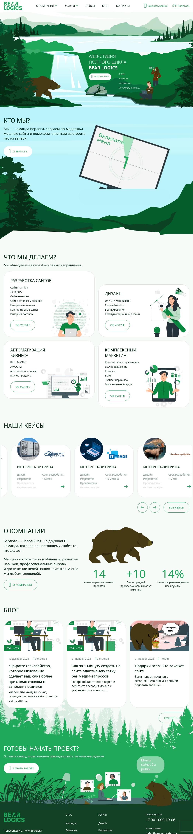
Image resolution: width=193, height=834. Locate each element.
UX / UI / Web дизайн (117, 300)
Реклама (110, 371)
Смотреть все (174, 718)
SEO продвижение (116, 366)
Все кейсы (176, 507)
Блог (105, 6)
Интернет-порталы (21, 314)
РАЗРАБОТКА (123, 79)
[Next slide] (155, 507)
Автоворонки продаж (23, 371)
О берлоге (18, 151)
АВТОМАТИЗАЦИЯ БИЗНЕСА (129, 88)
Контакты (123, 6)
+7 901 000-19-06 (160, 819)
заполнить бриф (100, 77)
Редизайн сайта (114, 305)
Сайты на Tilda (19, 287)
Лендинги (16, 292)
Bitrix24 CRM (18, 362)
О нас (69, 814)
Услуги (70, 6)
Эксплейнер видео (116, 380)
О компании (45, 6)
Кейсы (90, 6)
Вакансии (71, 830)
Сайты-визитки (19, 296)
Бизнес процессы (20, 375)
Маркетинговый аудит (118, 384)
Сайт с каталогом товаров (26, 300)
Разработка (105, 830)
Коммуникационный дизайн (122, 314)
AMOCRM (16, 366)
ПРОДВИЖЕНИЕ (125, 83)
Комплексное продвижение (122, 362)
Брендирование (114, 309)
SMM (108, 375)
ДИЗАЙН (122, 74)
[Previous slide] (142, 507)
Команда (71, 823)
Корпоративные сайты (24, 309)
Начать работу (21, 768)
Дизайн (103, 823)
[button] (124, 163)
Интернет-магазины (22, 305)
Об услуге (23, 325)
